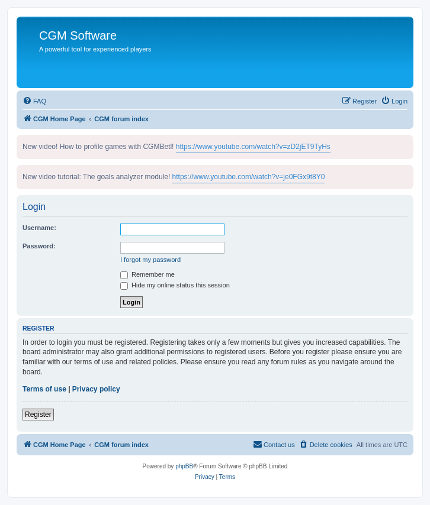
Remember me (147, 274)
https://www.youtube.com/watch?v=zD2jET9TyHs (253, 147)
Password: (39, 246)
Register (38, 414)
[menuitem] (34, 101)
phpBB (184, 466)
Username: (39, 227)
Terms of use (44, 389)
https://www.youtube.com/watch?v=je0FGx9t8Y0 (248, 177)
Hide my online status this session (175, 285)
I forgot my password (150, 259)
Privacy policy (96, 389)
